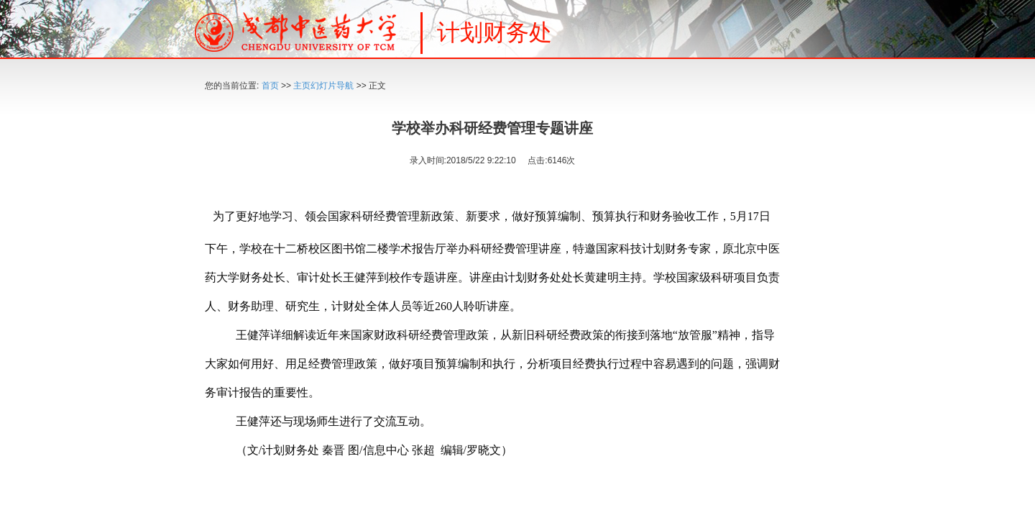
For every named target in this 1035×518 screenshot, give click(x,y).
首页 (270, 86)
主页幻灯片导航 (323, 86)
